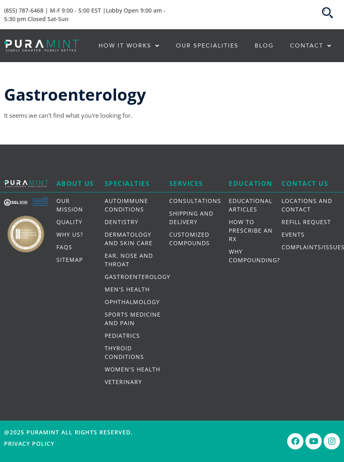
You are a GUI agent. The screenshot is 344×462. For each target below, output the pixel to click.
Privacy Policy (29, 443)
